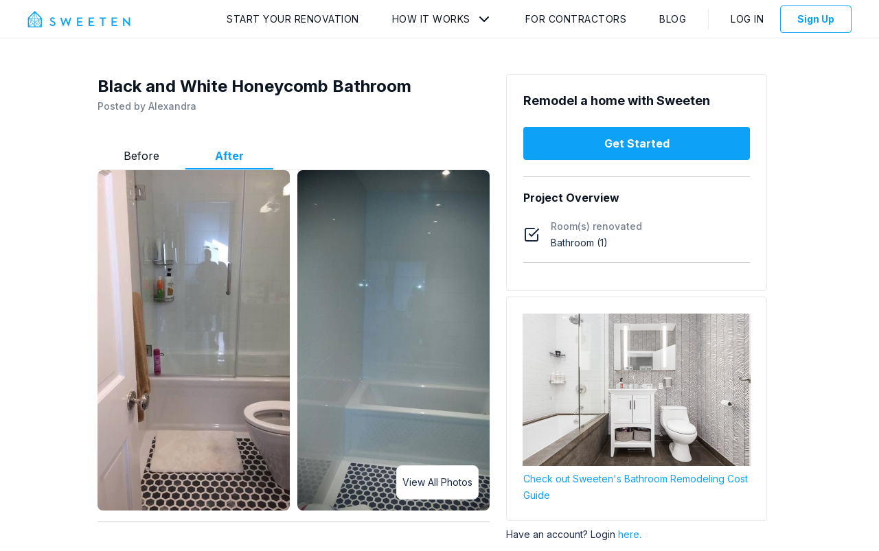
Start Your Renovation (293, 19)
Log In (747, 19)
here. (629, 534)
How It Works (431, 19)
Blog (672, 19)
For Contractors (576, 19)
